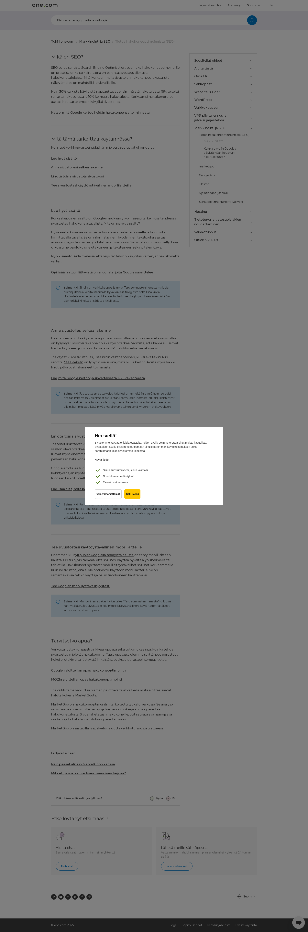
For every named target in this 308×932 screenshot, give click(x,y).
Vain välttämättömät (108, 494)
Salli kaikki (132, 494)
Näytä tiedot (102, 459)
